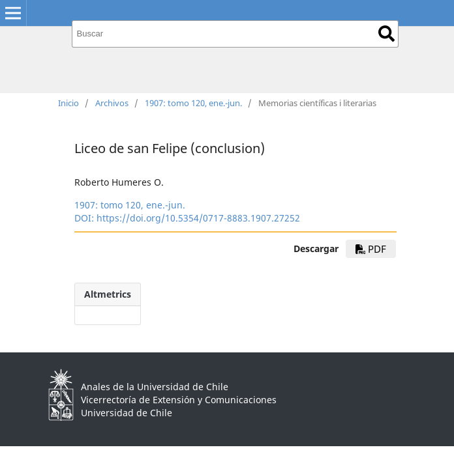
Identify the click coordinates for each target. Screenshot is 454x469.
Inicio (68, 103)
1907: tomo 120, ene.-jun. (193, 103)
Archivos (112, 103)
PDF (371, 248)
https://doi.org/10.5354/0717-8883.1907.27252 (198, 218)
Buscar (386, 33)
